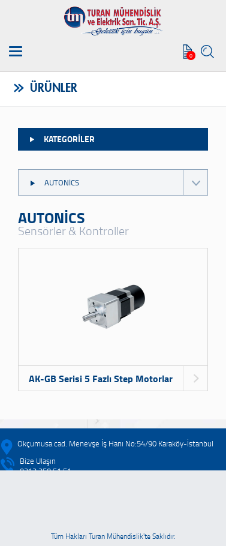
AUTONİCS (118, 182)
